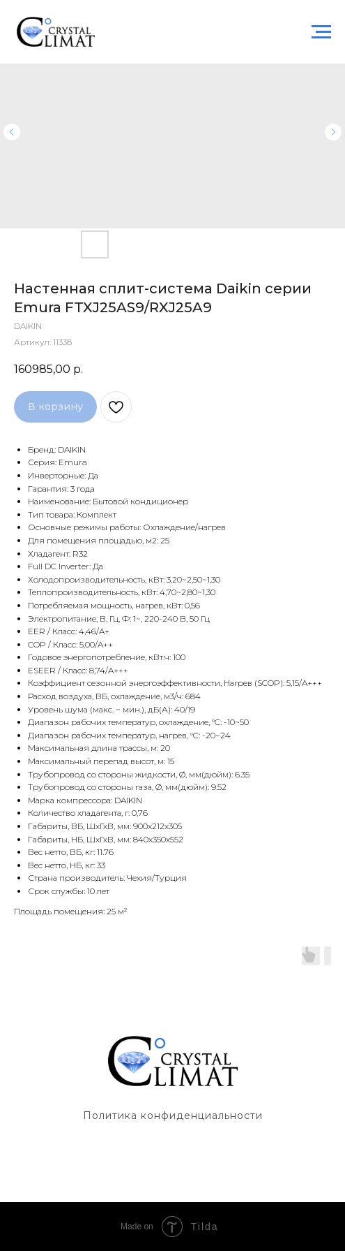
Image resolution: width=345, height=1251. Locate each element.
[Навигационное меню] (321, 32)
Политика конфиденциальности (173, 1115)
